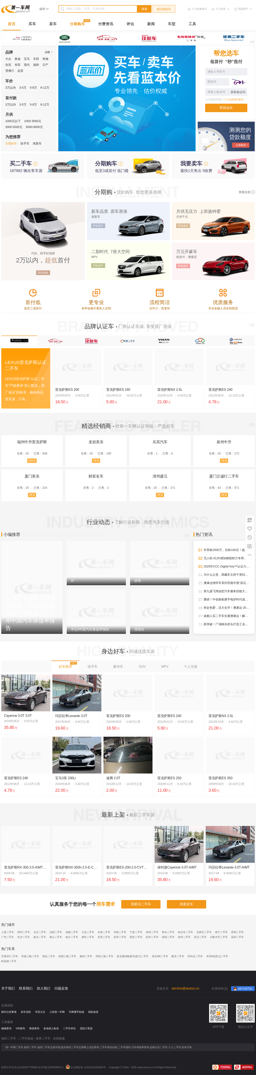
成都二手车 (71, 932)
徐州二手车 (184, 937)
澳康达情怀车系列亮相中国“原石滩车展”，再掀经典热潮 (227, 583)
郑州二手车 (23, 932)
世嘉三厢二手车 (30, 956)
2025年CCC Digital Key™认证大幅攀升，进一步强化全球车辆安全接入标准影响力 (227, 566)
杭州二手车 (152, 937)
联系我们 (26, 988)
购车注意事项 (8, 1011)
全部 (48, 52)
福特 (36, 64)
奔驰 (45, 59)
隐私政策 (93, 1011)
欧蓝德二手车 (8, 961)
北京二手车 (39, 932)
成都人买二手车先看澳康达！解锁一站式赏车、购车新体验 (227, 616)
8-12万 (44, 87)
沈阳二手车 (55, 932)
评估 (130, 24)
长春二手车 (104, 932)
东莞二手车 (104, 937)
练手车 (24, 143)
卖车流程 (26, 1011)
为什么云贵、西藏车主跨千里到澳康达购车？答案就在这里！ (227, 574)
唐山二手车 (55, 937)
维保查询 (34, 1028)
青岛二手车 (168, 932)
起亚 (20, 70)
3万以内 (10, 87)
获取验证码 (238, 92)
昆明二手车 (237, 932)
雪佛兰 (9, 70)
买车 (32, 24)
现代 (27, 64)
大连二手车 (88, 932)
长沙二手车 (23, 937)
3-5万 (22, 87)
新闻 (151, 24)
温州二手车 (237, 937)
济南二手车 (120, 932)
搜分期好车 (164, 9)
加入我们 (43, 988)
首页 (11, 24)
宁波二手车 (136, 932)
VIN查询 (20, 1028)
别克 (8, 64)
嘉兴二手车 (39, 937)
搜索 (144, 9)
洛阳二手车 (168, 937)
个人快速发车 (199, 8)
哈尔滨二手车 (185, 932)
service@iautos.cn (185, 988)
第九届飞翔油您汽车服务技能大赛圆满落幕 (227, 591)
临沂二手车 (71, 937)
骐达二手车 (48, 956)
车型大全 (40, 1011)
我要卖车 (186, 904)
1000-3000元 (32, 121)
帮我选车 (226, 108)
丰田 (36, 59)
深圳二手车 (152, 932)
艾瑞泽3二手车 (9, 956)
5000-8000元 (34, 127)
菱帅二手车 (86, 956)
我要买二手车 (141, 904)
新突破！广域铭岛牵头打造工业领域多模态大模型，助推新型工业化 (227, 624)
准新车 (37, 143)
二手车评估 (69, 1028)
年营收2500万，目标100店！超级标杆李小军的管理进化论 (227, 550)
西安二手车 (136, 937)
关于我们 (8, 988)
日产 (45, 64)
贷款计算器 (86, 1028)
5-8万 (33, 87)
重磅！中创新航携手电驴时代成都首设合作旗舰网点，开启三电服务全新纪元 (227, 599)
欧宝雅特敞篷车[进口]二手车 (133, 956)
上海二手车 (7, 932)
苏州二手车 (120, 937)
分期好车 (11, 143)
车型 (172, 24)
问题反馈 (61, 988)
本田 (17, 64)
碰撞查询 (6, 1028)
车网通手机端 (76, 1011)
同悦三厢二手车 (104, 956)
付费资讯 (105, 24)
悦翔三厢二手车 (67, 956)
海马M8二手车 (160, 956)
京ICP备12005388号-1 (51, 1067)
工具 (192, 24)
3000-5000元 (13, 127)
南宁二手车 (221, 932)
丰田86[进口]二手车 (217, 956)
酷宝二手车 (178, 956)
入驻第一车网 (57, 1011)
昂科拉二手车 (195, 956)
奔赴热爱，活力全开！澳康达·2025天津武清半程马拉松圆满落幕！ (227, 607)
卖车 (53, 24)
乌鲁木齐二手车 (219, 937)
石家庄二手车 (204, 932)
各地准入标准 (51, 1028)
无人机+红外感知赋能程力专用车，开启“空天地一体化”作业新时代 (227, 558)
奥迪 (17, 59)
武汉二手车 (200, 937)
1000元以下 (13, 121)
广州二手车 (7, 937)
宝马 (27, 59)
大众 (8, 59)
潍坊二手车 (88, 937)
